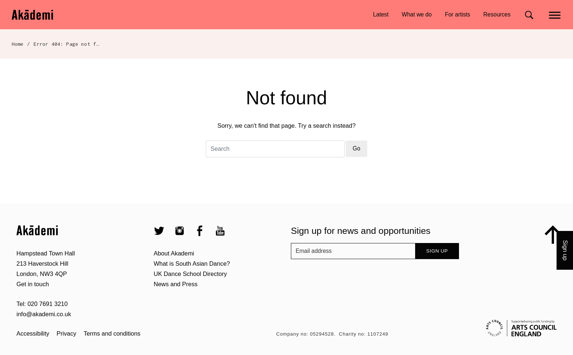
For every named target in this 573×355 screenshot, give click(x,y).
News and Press (176, 284)
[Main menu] (555, 14)
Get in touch (32, 284)
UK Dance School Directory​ (190, 273)
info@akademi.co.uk (43, 314)
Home (18, 44)
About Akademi (174, 253)
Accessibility (32, 333)
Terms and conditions (112, 333)
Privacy (66, 333)
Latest (380, 14)
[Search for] (529, 15)
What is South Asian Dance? (192, 263)
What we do (417, 14)
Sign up (437, 251)
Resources (497, 14)
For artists (457, 14)
